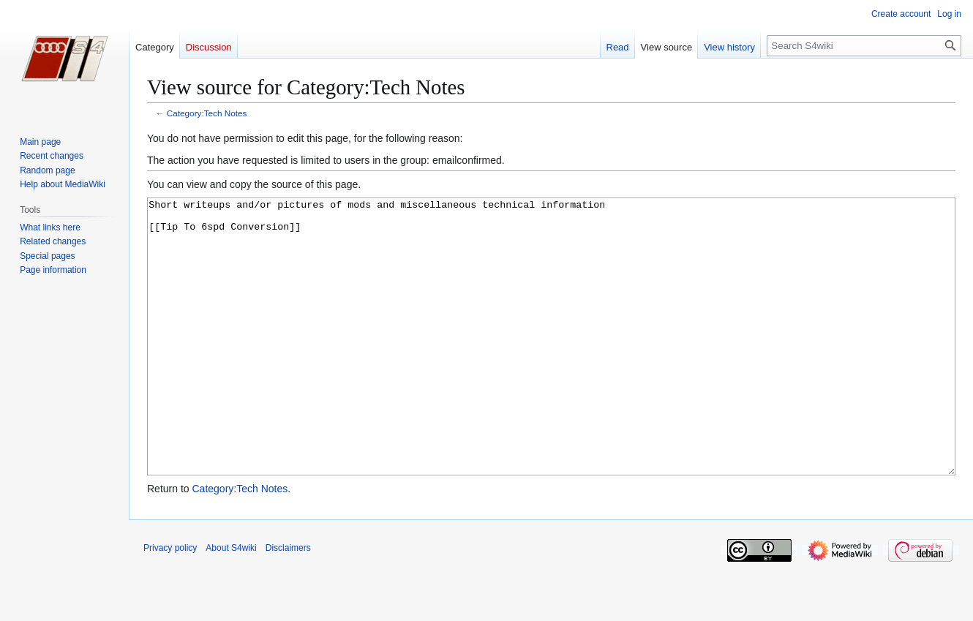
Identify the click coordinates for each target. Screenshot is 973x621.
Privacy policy (170, 603)
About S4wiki (231, 603)
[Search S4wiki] (864, 45)
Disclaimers (288, 603)
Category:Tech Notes (207, 113)
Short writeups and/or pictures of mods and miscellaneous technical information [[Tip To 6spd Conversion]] (551, 363)
